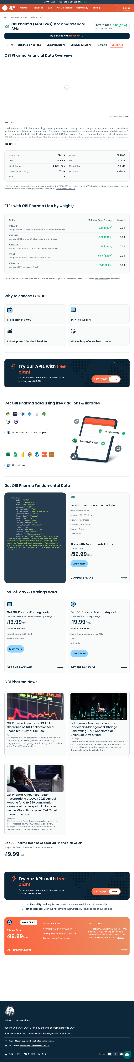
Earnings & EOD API (79, 45)
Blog (42, 1053)
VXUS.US (13, 244)
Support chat (12, 1053)
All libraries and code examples (27, 432)
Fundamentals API (54, 45)
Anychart (126, 116)
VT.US (12, 254)
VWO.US (13, 235)
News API (100, 45)
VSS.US (13, 226)
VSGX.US (14, 263)
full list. (120, 937)
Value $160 (28, 923)
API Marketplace (65, 7)
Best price (115, 45)
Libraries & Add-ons (27, 45)
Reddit (29, 1053)
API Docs (24, 7)
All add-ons (16, 465)
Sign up (126, 8)
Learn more (85, 2)
